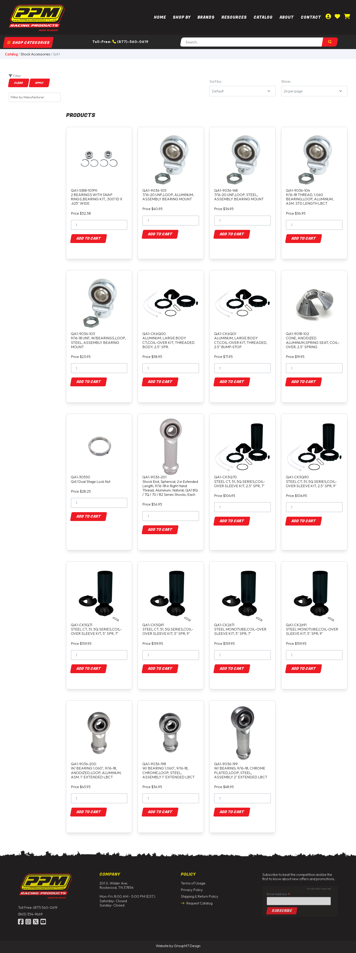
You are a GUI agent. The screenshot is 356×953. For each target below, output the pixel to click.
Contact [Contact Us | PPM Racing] (311, 17)
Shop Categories (28, 42)
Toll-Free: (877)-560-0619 (120, 41)
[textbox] (36, 97)
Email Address (278, 890)
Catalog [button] (263, 17)
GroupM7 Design (187, 945)
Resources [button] (234, 17)
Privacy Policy (192, 886)
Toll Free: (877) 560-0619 (37, 904)
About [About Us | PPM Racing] (286, 17)
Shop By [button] (182, 17)
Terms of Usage (193, 879)
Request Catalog (197, 899)
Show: (286, 81)
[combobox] (35, 97)
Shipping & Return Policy (199, 893)
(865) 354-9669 (30, 910)
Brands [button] (206, 17)
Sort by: (215, 81)
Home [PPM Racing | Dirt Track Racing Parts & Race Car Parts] (160, 17)
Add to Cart (88, 238)
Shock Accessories (35, 54)
